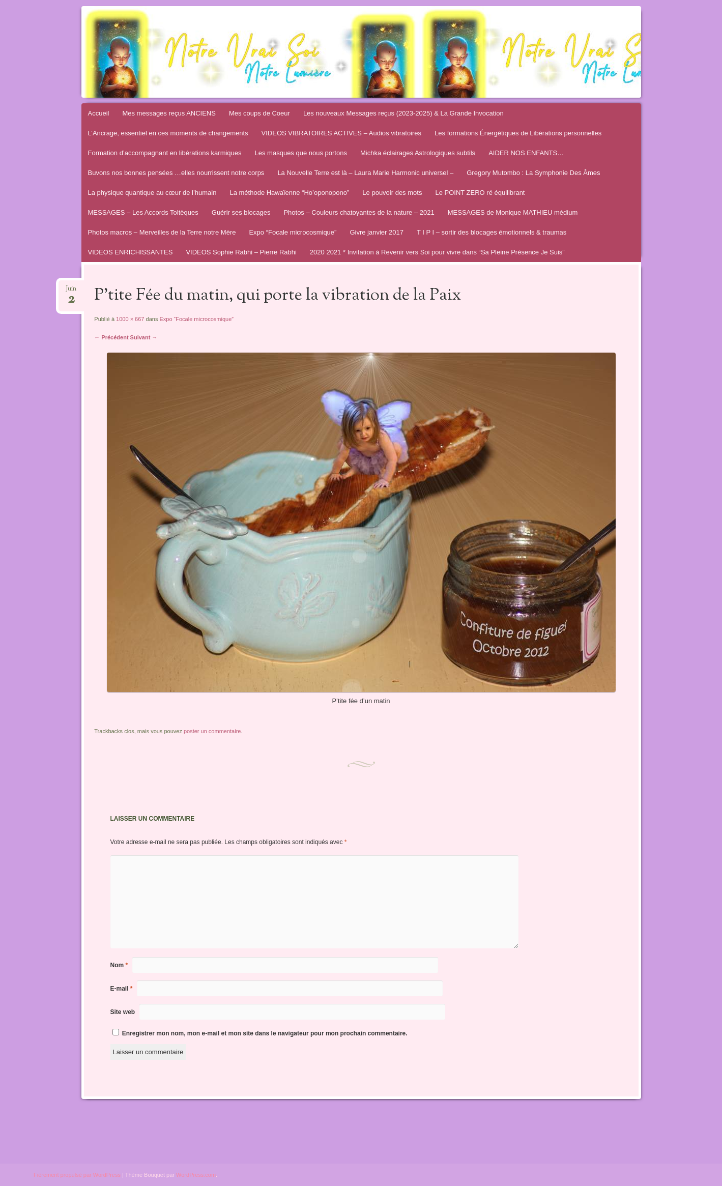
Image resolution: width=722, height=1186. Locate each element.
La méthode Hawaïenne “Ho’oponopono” (289, 192)
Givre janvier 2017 (376, 232)
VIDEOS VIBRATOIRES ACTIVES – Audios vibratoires (342, 133)
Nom (119, 965)
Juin (71, 291)
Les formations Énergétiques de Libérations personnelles (518, 133)
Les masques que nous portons (301, 153)
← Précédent (111, 337)
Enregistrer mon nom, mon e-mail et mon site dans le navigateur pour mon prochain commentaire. (265, 1033)
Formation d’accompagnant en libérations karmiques (165, 153)
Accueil (98, 113)
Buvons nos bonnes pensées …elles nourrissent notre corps (176, 173)
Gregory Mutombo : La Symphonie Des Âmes (533, 173)
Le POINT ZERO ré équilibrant (480, 192)
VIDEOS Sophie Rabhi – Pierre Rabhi (241, 252)
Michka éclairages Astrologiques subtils (417, 153)
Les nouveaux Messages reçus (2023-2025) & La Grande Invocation (403, 113)
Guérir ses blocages (241, 212)
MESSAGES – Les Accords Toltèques (143, 212)
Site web (122, 1012)
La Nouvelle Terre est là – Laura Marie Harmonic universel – (365, 173)
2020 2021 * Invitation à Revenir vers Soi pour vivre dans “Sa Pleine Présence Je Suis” (437, 252)
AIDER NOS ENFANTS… (526, 153)
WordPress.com (196, 1175)
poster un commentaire (212, 731)
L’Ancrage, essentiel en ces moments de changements (168, 133)
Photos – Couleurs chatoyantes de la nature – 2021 (358, 212)
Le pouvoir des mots (392, 192)
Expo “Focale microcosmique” (292, 232)
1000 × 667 (130, 319)
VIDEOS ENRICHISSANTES (130, 252)
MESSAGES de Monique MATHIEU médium (513, 212)
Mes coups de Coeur (259, 113)
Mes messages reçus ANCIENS (169, 113)
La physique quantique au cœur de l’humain (152, 192)
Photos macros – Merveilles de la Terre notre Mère (162, 232)
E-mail (121, 988)
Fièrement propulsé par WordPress (77, 1175)
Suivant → (144, 337)
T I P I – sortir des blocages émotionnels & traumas (491, 232)
